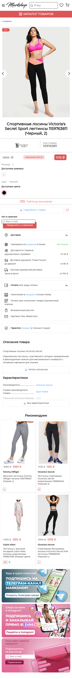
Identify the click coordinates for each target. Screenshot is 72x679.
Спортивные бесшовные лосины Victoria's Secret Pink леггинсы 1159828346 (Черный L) (53, 552)
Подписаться (14, 662)
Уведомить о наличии (20, 225)
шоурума (31, 244)
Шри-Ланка (42, 391)
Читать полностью (36, 369)
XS (5, 562)
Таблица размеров (39, 201)
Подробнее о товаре (32, 210)
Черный (4, 193)
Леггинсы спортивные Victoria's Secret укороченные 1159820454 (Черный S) (51, 480)
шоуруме (31, 294)
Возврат (26, 328)
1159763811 (50, 146)
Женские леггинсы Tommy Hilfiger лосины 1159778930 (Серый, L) (17, 479)
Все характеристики (36, 403)
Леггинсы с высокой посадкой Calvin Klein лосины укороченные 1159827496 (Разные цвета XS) (16, 554)
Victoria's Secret (44, 385)
